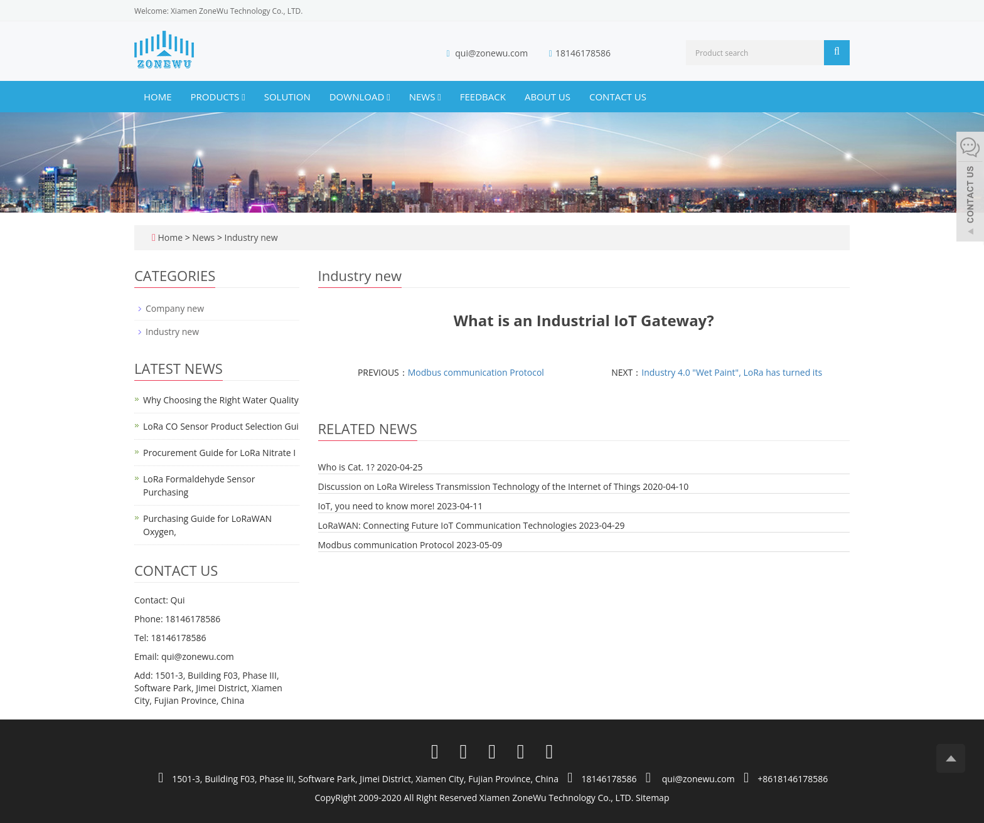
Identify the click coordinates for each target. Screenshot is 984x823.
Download (359, 96)
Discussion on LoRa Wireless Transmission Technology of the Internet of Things (479, 486)
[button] (243, 96)
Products (218, 96)
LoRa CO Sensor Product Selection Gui (221, 426)
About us (547, 96)
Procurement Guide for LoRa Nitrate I (219, 453)
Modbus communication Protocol (476, 372)
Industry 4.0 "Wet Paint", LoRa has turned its (731, 372)
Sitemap (652, 798)
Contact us (617, 96)
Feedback (483, 96)
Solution (287, 96)
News (425, 96)
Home (158, 96)
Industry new (250, 237)
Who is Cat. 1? (346, 467)
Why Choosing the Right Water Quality (221, 400)
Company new (175, 308)
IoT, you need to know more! (376, 506)
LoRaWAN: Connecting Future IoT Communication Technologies (447, 525)
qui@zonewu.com (491, 53)
